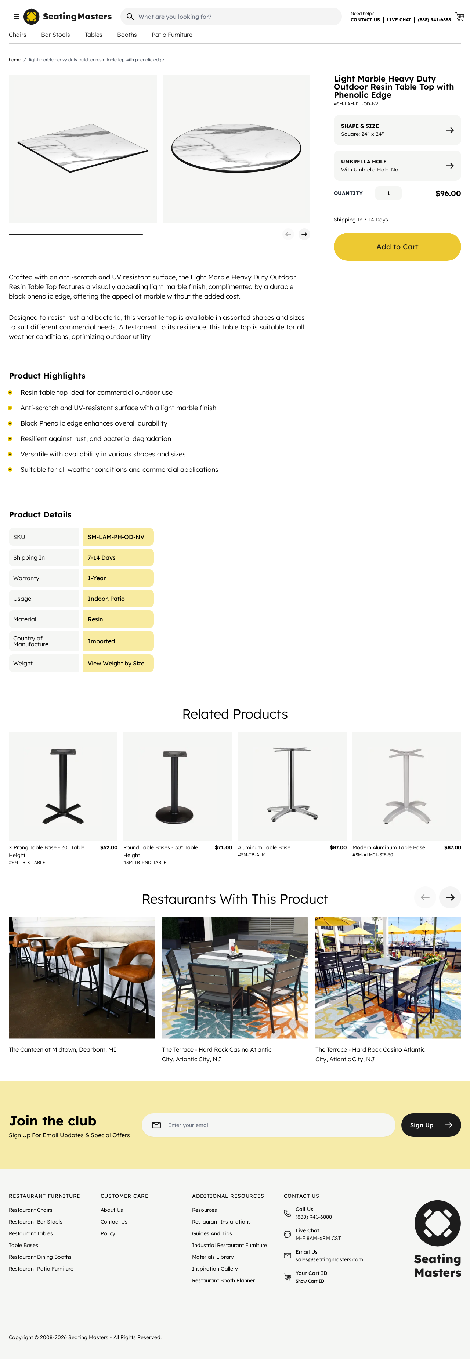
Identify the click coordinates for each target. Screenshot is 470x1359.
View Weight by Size (116, 663)
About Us (112, 1210)
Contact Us (114, 1221)
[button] (288, 234)
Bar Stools (55, 34)
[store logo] (68, 16)
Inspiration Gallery (215, 1268)
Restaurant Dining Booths (40, 1257)
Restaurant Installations (221, 1221)
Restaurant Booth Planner (223, 1280)
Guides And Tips (212, 1233)
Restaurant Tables (31, 1233)
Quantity (348, 193)
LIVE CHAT (399, 19)
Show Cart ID (310, 1281)
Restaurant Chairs (31, 1210)
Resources (204, 1210)
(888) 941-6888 (434, 19)
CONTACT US (365, 19)
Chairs (17, 34)
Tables (93, 34)
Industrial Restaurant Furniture (229, 1245)
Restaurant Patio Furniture (41, 1268)
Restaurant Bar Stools (35, 1221)
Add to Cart (397, 246)
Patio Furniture (172, 34)
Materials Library (213, 1257)
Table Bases (23, 1245)
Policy (108, 1233)
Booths (127, 34)
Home (15, 59)
